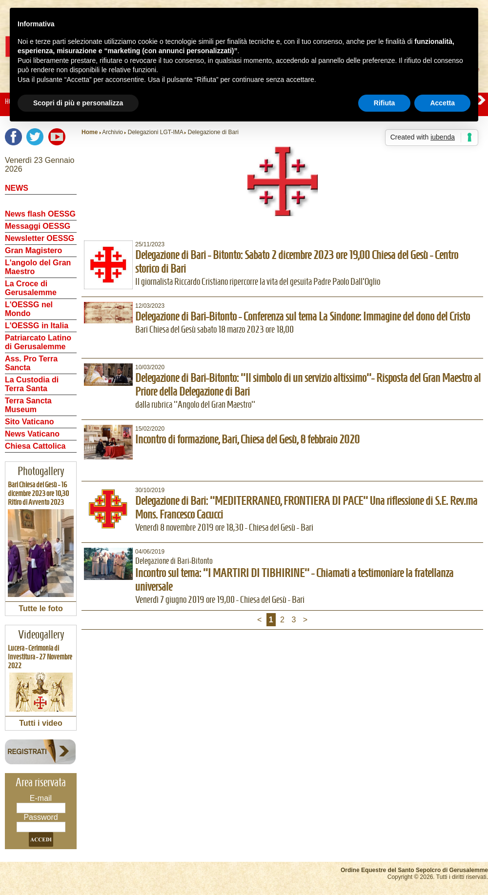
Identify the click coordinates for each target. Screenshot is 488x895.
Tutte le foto (40, 608)
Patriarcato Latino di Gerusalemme (38, 342)
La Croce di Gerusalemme (31, 288)
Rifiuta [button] (384, 103)
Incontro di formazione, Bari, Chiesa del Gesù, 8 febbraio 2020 (247, 439)
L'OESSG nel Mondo (29, 309)
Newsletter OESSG (39, 238)
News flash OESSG (40, 214)
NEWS (16, 188)
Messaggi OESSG (37, 226)
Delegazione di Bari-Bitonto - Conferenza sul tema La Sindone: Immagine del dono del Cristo (302, 316)
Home (89, 132)
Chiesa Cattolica (35, 446)
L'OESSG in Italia (36, 325)
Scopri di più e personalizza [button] (78, 103)
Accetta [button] (442, 103)
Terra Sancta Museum (28, 405)
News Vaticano (32, 434)
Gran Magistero (33, 250)
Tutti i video (40, 723)
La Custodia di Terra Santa (32, 384)
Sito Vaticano (29, 422)
